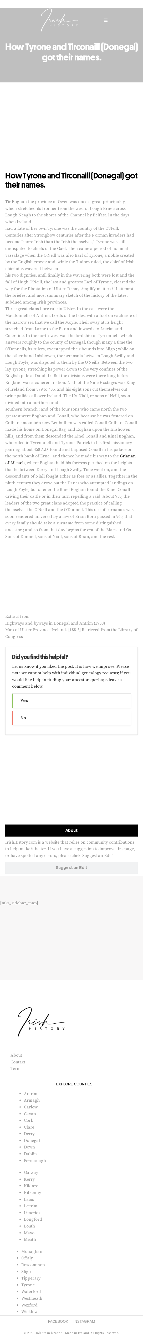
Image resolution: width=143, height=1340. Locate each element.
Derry (29, 1133)
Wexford (29, 1305)
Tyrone (28, 1285)
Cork (28, 1120)
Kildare (31, 1185)
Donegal (32, 1140)
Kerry (29, 1179)
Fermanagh (35, 1160)
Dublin (30, 1154)
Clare (29, 1127)
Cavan (30, 1114)
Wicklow (29, 1311)
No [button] (23, 718)
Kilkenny (32, 1192)
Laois (29, 1199)
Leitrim (30, 1206)
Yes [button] (24, 700)
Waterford (31, 1291)
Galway (31, 1172)
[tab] (71, 831)
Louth (29, 1226)
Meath (30, 1239)
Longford (33, 1219)
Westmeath (31, 1298)
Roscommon (33, 1265)
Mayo (29, 1233)
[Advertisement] (71, 132)
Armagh (32, 1100)
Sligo (26, 1271)
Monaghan (31, 1251)
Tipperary (30, 1278)
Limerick (32, 1212)
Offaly (27, 1258)
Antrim (30, 1093)
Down (29, 1147)
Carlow (31, 1107)
